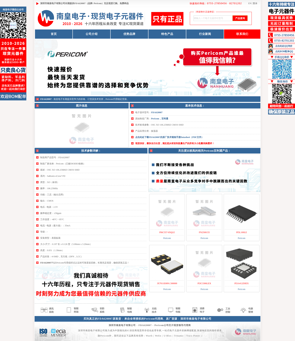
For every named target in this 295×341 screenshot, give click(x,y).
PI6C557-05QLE (167, 232)
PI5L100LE (241, 232)
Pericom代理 (112, 99)
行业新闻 (205, 33)
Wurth (149, 335)
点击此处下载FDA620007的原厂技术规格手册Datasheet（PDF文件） (169, 137)
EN (249, 3)
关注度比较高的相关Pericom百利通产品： (204, 150)
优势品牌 (129, 33)
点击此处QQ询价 (283, 46)
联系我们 (242, 33)
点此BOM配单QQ (284, 51)
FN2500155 (204, 232)
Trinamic (179, 335)
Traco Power (193, 335)
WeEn (158, 335)
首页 (54, 33)
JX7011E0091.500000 (167, 283)
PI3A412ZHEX (241, 283)
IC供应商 (132, 330)
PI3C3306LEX (204, 283)
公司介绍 (92, 33)
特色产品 (167, 33)
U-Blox (168, 335)
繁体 (255, 3)
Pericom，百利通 (159, 118)
